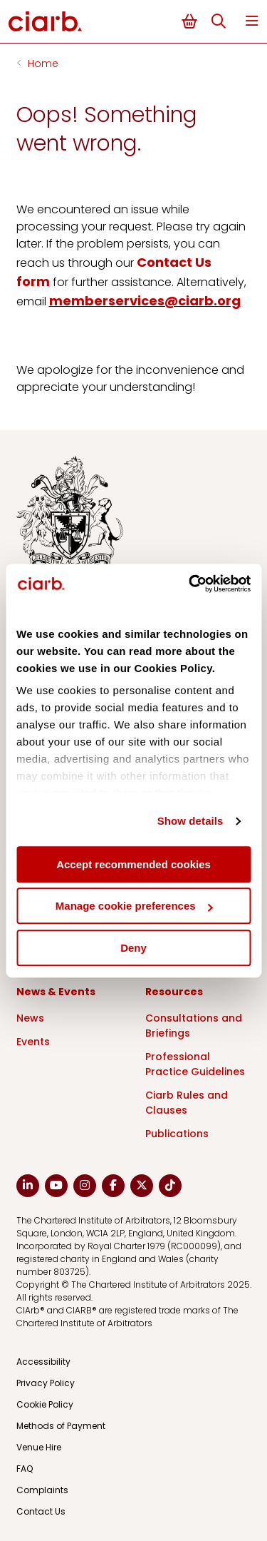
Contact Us (41, 1511)
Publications (177, 1133)
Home (43, 63)
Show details (190, 821)
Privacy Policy (45, 1383)
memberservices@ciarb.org (145, 301)
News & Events (55, 992)
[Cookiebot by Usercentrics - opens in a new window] (190, 583)
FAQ (24, 1469)
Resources (174, 992)
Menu (252, 21)
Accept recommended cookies (133, 864)
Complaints (42, 1490)
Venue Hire (38, 1447)
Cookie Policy (44, 1404)
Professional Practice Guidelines (195, 1064)
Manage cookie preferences (134, 906)
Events (33, 1041)
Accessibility (43, 1362)
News (30, 1018)
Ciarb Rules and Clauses (186, 1102)
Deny (133, 948)
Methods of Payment (60, 1426)
